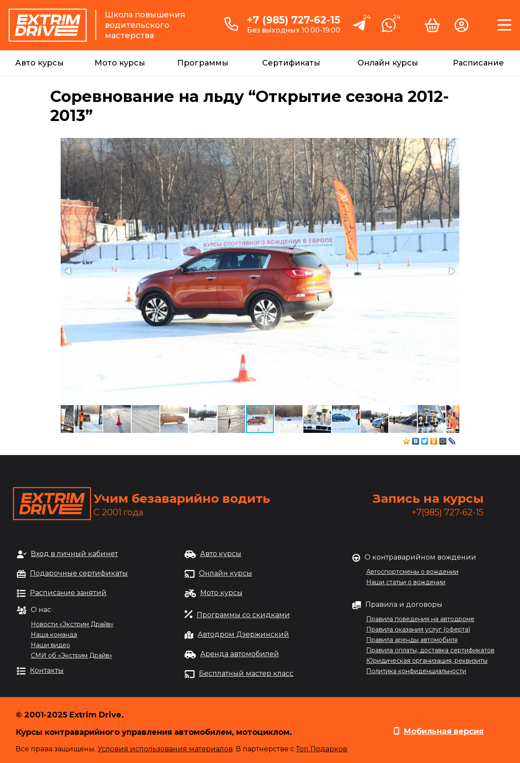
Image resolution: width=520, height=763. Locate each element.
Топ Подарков (321, 749)
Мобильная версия (443, 731)
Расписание (478, 63)
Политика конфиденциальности (416, 671)
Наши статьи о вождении (405, 582)
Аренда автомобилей (239, 654)
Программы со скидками (243, 615)
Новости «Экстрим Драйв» (72, 624)
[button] (451, 146)
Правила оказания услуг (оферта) (418, 629)
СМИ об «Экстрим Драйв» (71, 655)
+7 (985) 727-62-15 (293, 20)
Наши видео (50, 645)
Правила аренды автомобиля (412, 640)
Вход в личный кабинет (74, 554)
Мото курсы (119, 63)
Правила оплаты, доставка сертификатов (430, 650)
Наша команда (54, 635)
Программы (202, 63)
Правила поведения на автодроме (420, 619)
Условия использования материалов (165, 749)
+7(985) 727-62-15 (448, 512)
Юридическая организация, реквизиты (427, 661)
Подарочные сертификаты (79, 573)
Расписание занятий (68, 593)
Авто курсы (39, 63)
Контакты (47, 670)
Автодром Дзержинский (243, 634)
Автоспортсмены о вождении (412, 572)
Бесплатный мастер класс (246, 673)
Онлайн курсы (388, 63)
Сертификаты (291, 63)
